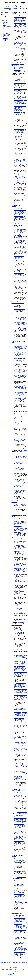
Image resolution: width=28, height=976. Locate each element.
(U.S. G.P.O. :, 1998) (20, 487)
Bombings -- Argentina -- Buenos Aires (17, 226)
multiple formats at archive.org (21, 426)
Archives (16, 969)
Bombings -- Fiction (22, 411)
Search (7, 966)
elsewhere (7, 18)
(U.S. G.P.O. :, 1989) (20, 525)
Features (11, 969)
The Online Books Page (14, 2)
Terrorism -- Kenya (6, 24)
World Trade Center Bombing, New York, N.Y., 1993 (19, 812)
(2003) (19, 69)
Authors (19, 966)
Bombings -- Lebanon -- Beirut (17, 538)
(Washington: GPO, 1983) (20, 549)
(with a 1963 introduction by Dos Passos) (20, 440)
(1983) (19, 630)
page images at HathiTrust (20, 424)
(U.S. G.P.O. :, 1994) (20, 105)
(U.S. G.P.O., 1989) (20, 86)
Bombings (5, 22)
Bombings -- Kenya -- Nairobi (7, 34)
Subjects (12, 967)
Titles (23, 966)
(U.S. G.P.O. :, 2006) (20, 351)
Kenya (4, 28)
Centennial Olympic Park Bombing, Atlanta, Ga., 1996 (19, 451)
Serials (16, 967)
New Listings (13, 966)
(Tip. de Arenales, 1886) (20, 506)
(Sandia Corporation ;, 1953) (20, 197)
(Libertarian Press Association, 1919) (20, 308)
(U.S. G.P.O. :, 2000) (20, 938)
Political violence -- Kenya (7, 27)
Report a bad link (16, 962)
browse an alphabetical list (12, 8)
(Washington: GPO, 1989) (20, 898)
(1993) (20, 860)
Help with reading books (6, 962)
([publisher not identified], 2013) (20, 279)
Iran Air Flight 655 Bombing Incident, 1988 (19, 877)
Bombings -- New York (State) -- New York (18, 790)
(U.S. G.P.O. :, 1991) (20, 923)
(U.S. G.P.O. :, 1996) (20, 213)
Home (3, 966)
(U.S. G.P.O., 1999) (20, 180)
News (7, 969)
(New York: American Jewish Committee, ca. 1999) (20, 245)
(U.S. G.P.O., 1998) (20, 24)
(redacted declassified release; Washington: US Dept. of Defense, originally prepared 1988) (20, 885)
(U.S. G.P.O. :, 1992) (20, 257)
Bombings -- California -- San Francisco (18, 302)
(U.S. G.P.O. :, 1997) (20, 324)
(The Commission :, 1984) (19, 612)
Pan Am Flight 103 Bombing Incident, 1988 (19, 912)
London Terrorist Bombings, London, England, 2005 (18, 341)
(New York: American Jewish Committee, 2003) (20, 238)
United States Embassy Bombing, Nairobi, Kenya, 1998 (6, 38)
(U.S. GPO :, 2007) (20, 392)
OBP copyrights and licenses (14, 974)
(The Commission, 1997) (20, 869)
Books (3, 969)
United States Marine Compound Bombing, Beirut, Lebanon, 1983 (18, 624)
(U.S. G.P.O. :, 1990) (20, 158)
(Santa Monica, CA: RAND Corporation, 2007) (20, 949)
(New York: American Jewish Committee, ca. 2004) (20, 232)
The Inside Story (22, 969)
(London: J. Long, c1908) (19, 414)
